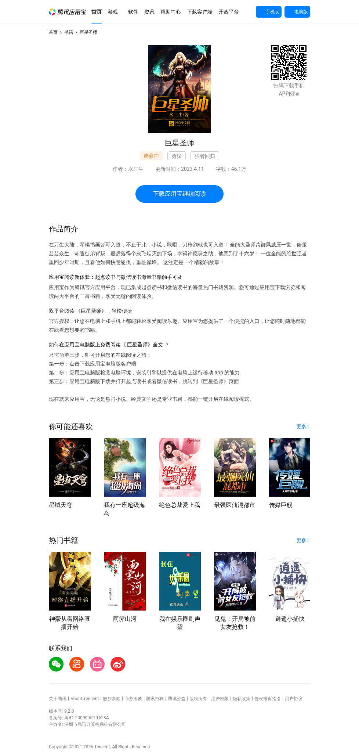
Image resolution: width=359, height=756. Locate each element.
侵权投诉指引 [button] (267, 698)
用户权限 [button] (220, 698)
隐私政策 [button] (241, 698)
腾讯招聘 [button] (155, 698)
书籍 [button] (68, 32)
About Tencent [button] (84, 698)
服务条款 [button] (111, 698)
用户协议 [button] (293, 698)
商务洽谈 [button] (133, 698)
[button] (67, 11)
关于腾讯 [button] (57, 698)
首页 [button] (53, 32)
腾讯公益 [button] (176, 698)
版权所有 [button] (198, 698)
